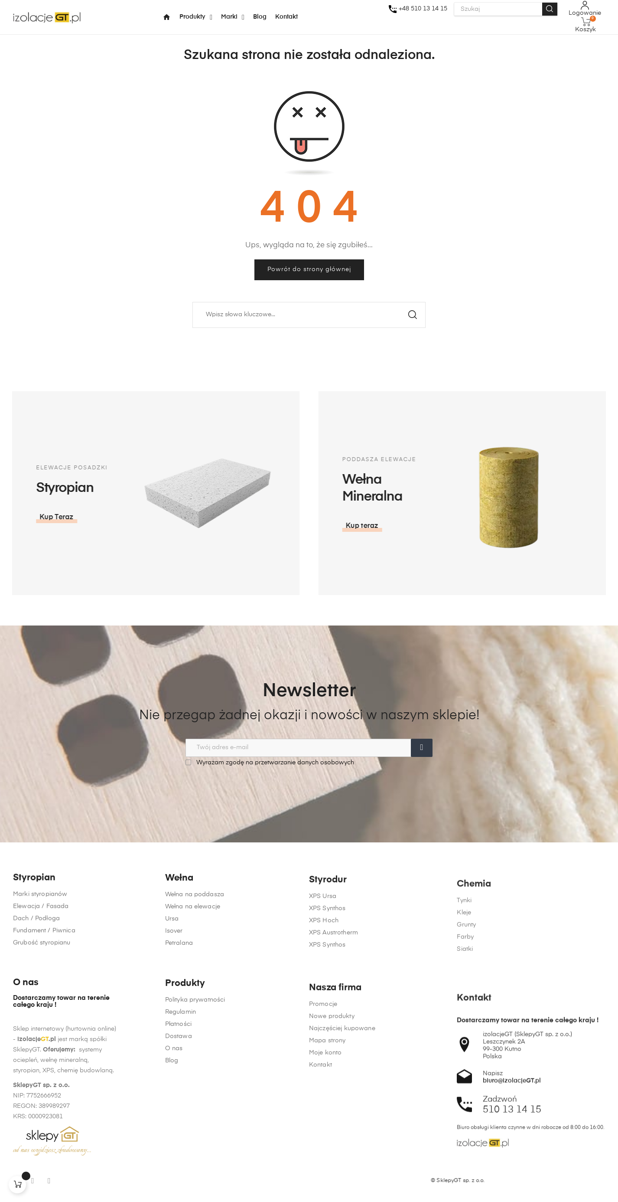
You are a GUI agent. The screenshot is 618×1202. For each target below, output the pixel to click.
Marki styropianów (40, 932)
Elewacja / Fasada (40, 944)
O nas (174, 1157)
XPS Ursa (322, 957)
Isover (174, 975)
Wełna (179, 922)
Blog (172, 1169)
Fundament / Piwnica (44, 968)
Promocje (323, 1153)
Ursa (172, 963)
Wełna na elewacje (192, 951)
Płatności (178, 1133)
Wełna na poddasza (194, 939)
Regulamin (180, 1120)
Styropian (34, 915)
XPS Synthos (327, 969)
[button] (512, 526)
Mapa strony (327, 1189)
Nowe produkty (332, 1165)
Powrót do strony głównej (309, 269)
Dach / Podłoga (36, 956)
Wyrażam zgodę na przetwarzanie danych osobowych (269, 762)
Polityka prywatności (195, 1108)
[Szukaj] (309, 315)
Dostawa (178, 1145)
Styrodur (328, 940)
